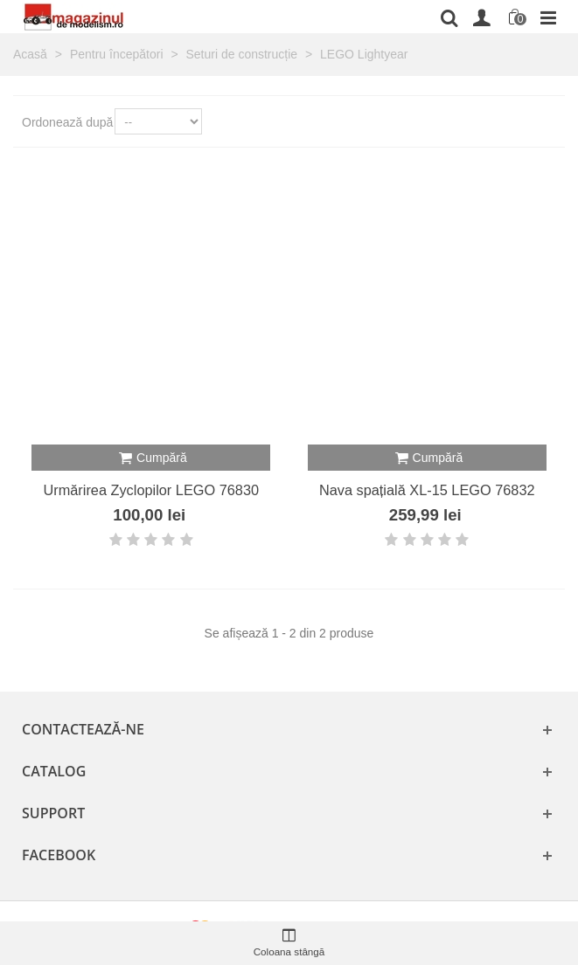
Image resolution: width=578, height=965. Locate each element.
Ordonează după (67, 122)
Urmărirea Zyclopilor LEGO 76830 (151, 490)
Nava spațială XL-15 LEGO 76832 (427, 490)
